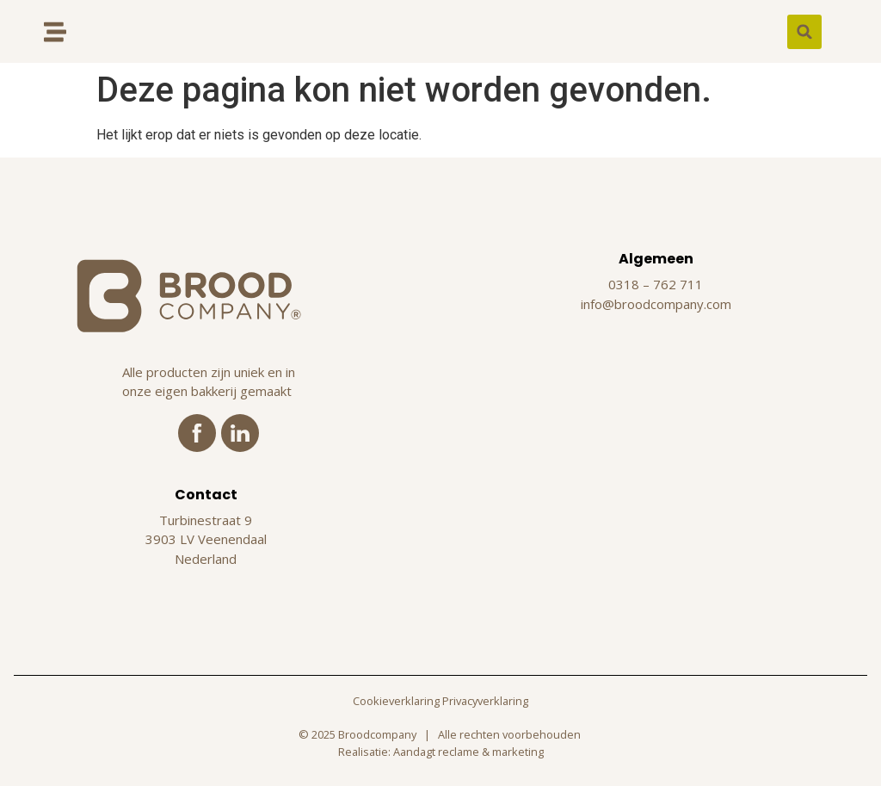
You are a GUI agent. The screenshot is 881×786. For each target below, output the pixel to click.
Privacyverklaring (485, 701)
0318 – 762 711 (655, 284)
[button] (804, 32)
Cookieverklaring (396, 701)
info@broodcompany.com (656, 304)
